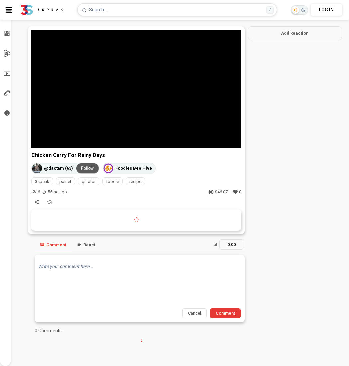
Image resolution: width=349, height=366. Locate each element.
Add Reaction (295, 33)
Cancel (194, 313)
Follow (88, 168)
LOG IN (326, 9)
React (86, 244)
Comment (53, 244)
